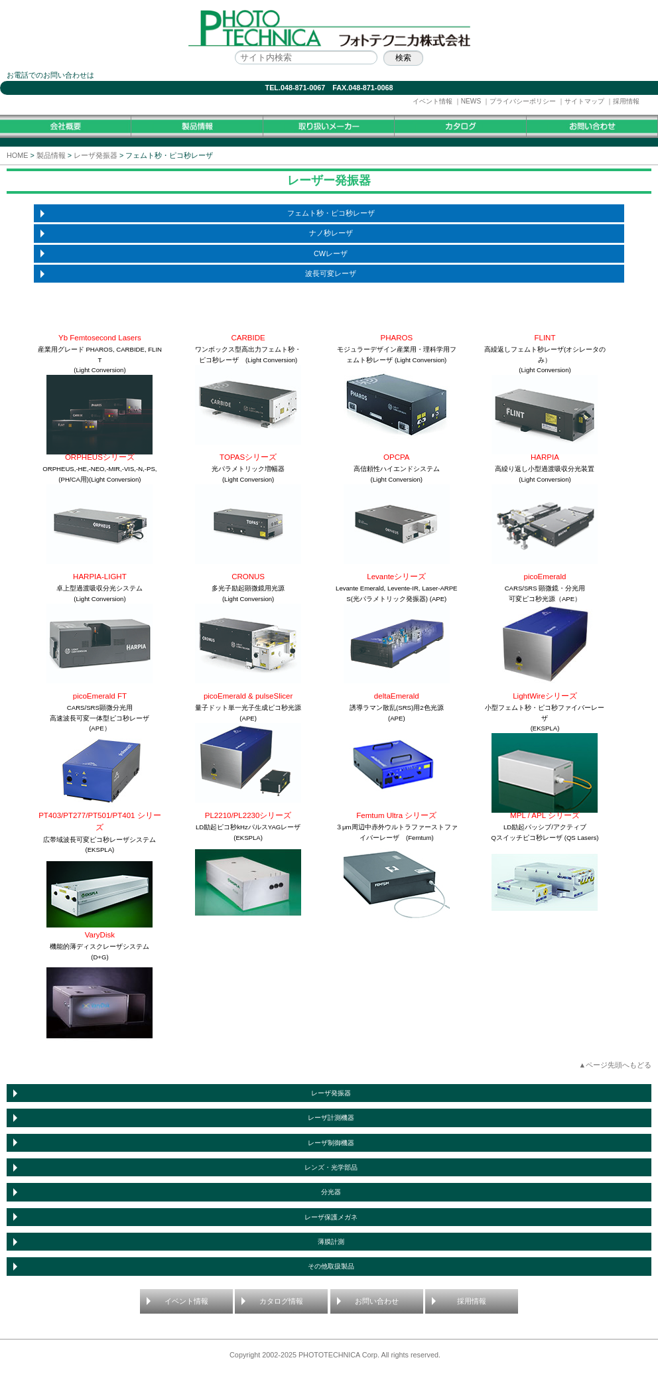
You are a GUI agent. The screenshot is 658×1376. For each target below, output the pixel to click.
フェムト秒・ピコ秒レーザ (331, 213)
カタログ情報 (281, 1301)
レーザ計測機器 (331, 1117)
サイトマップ (584, 101)
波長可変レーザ (330, 273)
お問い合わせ (377, 1301)
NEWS (471, 101)
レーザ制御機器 (331, 1142)
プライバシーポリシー (523, 101)
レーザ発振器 (95, 155)
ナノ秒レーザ (331, 233)
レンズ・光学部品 (331, 1167)
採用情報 (626, 101)
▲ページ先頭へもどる (614, 1065)
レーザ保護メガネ (331, 1217)
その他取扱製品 (331, 1266)
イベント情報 (432, 101)
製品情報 (51, 155)
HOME (17, 155)
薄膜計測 (331, 1241)
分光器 (331, 1192)
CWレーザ (331, 253)
